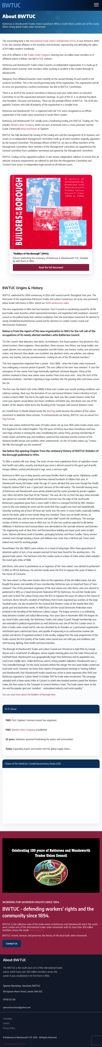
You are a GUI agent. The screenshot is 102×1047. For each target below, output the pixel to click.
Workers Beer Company (22, 124)
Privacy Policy (9, 1028)
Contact (6, 1023)
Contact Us (11, 943)
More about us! (36, 930)
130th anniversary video (57, 302)
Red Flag (51, 411)
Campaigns (7, 1018)
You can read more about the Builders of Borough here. (29, 694)
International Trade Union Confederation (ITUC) (53, 40)
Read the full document (51, 267)
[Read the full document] (51, 224)
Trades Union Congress (39, 54)
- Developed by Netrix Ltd (14, 1043)
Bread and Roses (28, 128)
